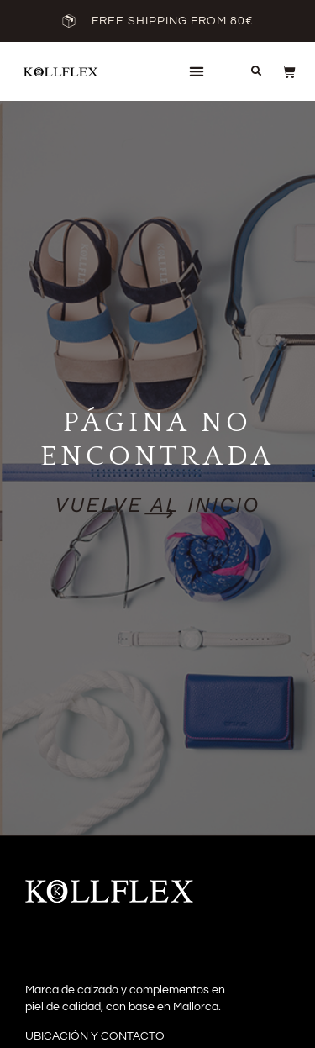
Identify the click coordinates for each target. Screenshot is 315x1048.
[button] (196, 72)
